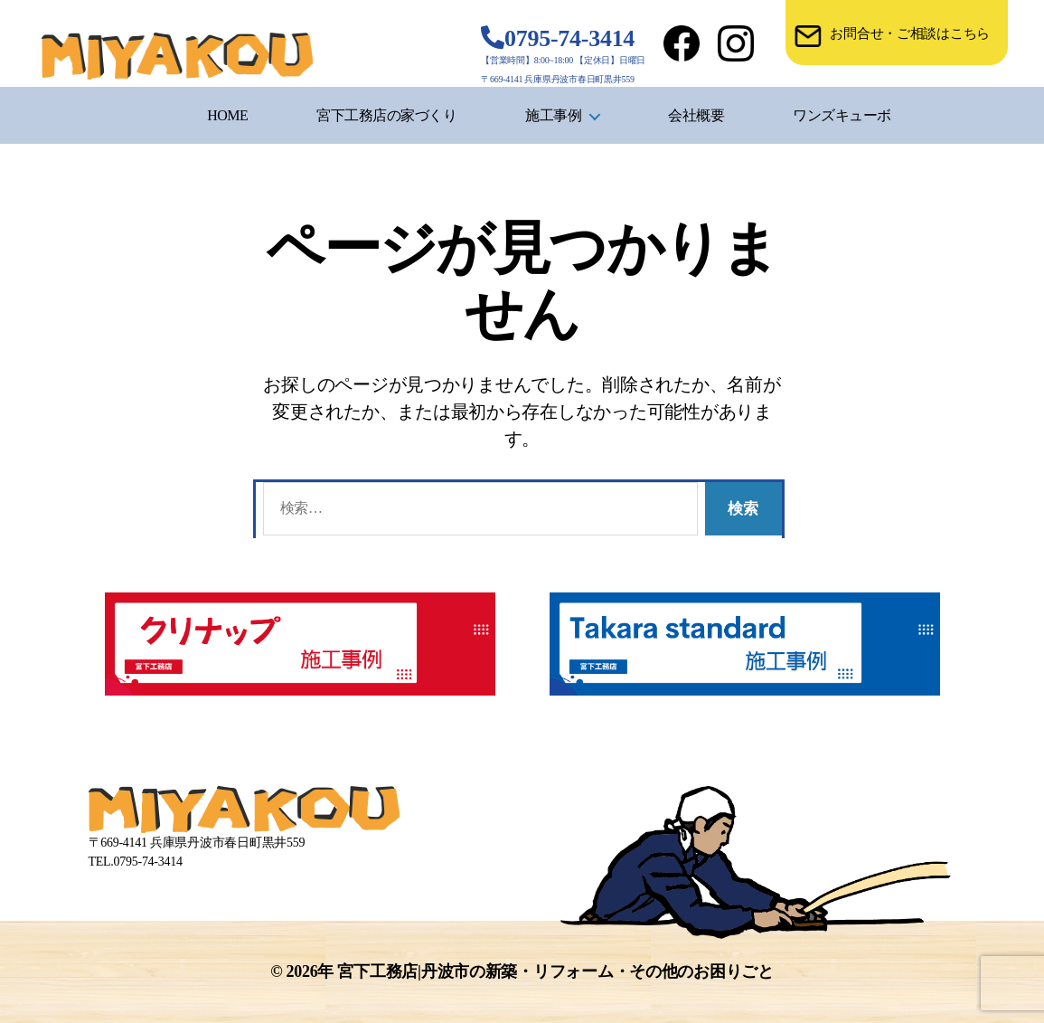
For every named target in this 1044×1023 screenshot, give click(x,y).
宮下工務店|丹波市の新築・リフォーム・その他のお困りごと (555, 971)
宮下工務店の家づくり (386, 115)
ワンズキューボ (842, 115)
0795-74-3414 (569, 38)
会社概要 (696, 115)
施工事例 (553, 115)
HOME (227, 115)
